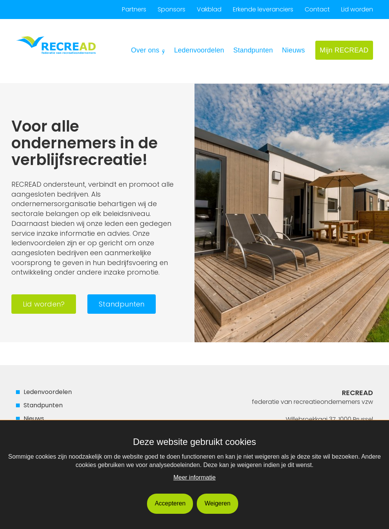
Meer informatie (194, 477)
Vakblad (209, 9)
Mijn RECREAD (344, 50)
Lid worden (357, 9)
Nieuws (293, 50)
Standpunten (253, 50)
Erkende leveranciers (263, 9)
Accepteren (170, 503)
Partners (134, 9)
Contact (317, 9)
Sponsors (171, 9)
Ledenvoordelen (199, 50)
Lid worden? (44, 304)
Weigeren (217, 503)
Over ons (145, 50)
